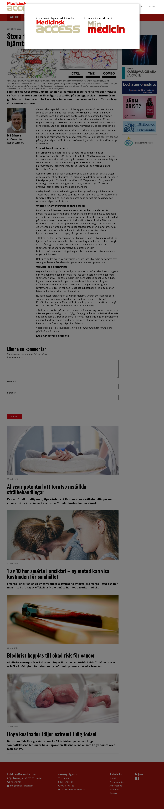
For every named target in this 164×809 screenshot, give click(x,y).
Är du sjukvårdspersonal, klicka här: (58, 25)
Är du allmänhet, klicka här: (106, 25)
